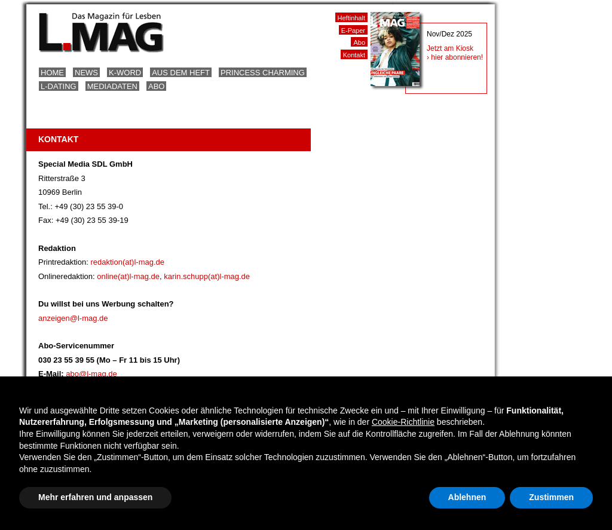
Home (52, 72)
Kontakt (354, 55)
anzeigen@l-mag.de (73, 318)
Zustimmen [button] (551, 497)
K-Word (125, 72)
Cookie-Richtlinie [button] (403, 422)
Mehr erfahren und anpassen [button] (95, 497)
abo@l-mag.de (91, 373)
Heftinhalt (351, 18)
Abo (156, 86)
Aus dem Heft (181, 72)
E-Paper (353, 30)
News (86, 72)
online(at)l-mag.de (128, 276)
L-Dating (58, 86)
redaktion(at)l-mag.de (127, 262)
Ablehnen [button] (467, 497)
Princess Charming (263, 72)
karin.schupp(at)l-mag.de (207, 276)
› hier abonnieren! (455, 57)
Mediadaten (112, 86)
